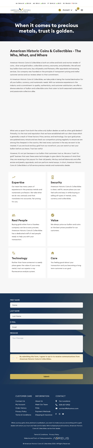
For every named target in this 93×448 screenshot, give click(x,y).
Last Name (14, 311)
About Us (39, 401)
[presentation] (26, 368)
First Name (15, 300)
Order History (20, 408)
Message (14, 333)
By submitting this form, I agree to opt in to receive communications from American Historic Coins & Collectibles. (50, 357)
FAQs (37, 408)
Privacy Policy (21, 411)
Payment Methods (42, 411)
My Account (20, 404)
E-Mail (13, 322)
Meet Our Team (41, 404)
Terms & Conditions (23, 415)
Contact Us (20, 401)
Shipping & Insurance (43, 415)
